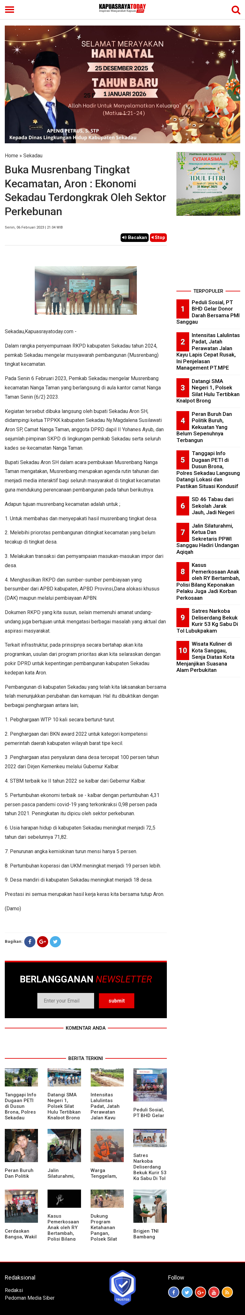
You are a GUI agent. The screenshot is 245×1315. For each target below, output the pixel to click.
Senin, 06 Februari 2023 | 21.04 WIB (34, 227)
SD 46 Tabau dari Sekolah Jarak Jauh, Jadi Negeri (213, 505)
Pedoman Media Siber (30, 1298)
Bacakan (134, 237)
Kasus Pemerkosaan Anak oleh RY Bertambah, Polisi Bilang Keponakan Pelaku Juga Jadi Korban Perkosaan (63, 1239)
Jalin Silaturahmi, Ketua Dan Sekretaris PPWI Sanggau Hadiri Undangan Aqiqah (207, 538)
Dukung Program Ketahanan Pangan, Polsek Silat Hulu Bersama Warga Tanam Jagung (107, 1236)
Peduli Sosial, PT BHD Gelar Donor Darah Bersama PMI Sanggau (208, 312)
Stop (158, 237)
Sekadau (32, 156)
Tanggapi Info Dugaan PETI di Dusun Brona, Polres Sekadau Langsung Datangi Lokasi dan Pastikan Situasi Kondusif (208, 469)
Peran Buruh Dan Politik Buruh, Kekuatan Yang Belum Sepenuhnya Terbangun (204, 427)
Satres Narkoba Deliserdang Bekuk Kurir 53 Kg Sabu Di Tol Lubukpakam (150, 1170)
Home (11, 156)
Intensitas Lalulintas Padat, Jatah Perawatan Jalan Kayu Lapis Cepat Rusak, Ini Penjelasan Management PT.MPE (208, 351)
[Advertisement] (208, 254)
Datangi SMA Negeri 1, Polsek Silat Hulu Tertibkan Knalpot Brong (64, 1106)
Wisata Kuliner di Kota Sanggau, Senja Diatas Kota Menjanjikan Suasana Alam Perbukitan (205, 657)
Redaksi (14, 1290)
